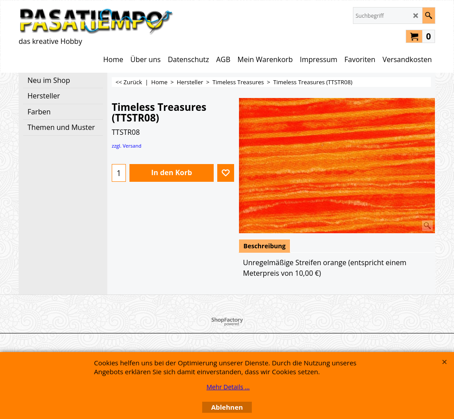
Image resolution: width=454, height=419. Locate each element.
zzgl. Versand (126, 145)
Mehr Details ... (228, 387)
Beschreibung (264, 246)
